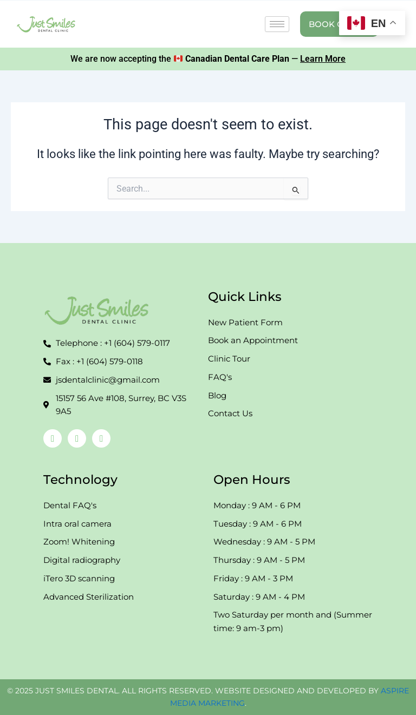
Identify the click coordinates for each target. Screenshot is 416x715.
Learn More (323, 59)
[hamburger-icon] (277, 24)
